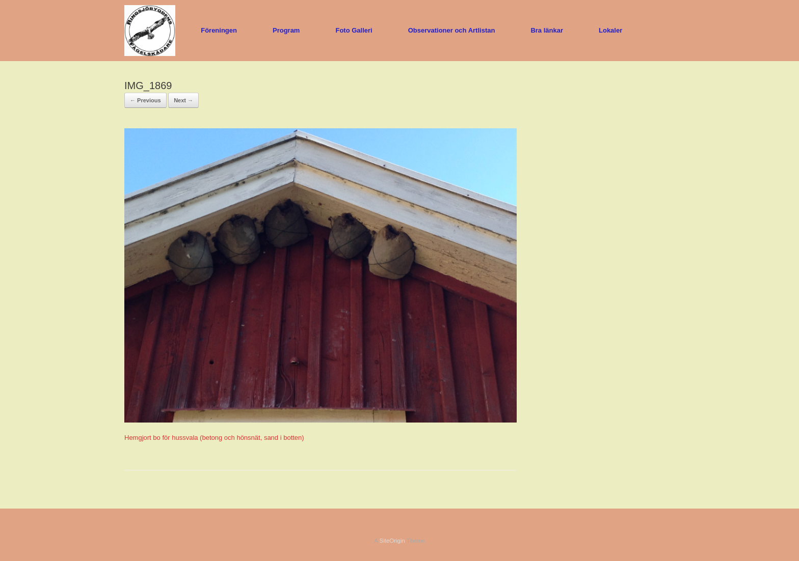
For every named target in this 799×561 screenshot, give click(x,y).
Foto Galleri (353, 30)
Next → (183, 100)
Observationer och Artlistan (451, 30)
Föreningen (219, 30)
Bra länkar (546, 30)
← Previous (145, 100)
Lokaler (610, 30)
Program (286, 30)
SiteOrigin (392, 541)
